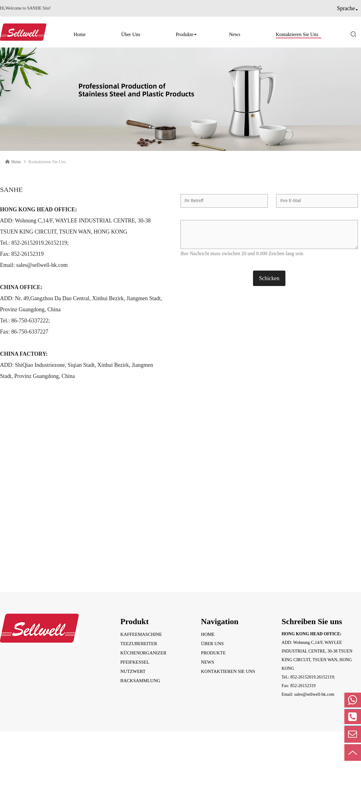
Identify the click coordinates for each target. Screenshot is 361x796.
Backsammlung (140, 680)
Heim (16, 162)
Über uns (130, 34)
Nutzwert (133, 671)
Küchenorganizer (143, 652)
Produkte (184, 34)
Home (80, 34)
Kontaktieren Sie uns (297, 34)
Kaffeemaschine (141, 634)
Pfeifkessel (134, 662)
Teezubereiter (138, 643)
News (234, 34)
